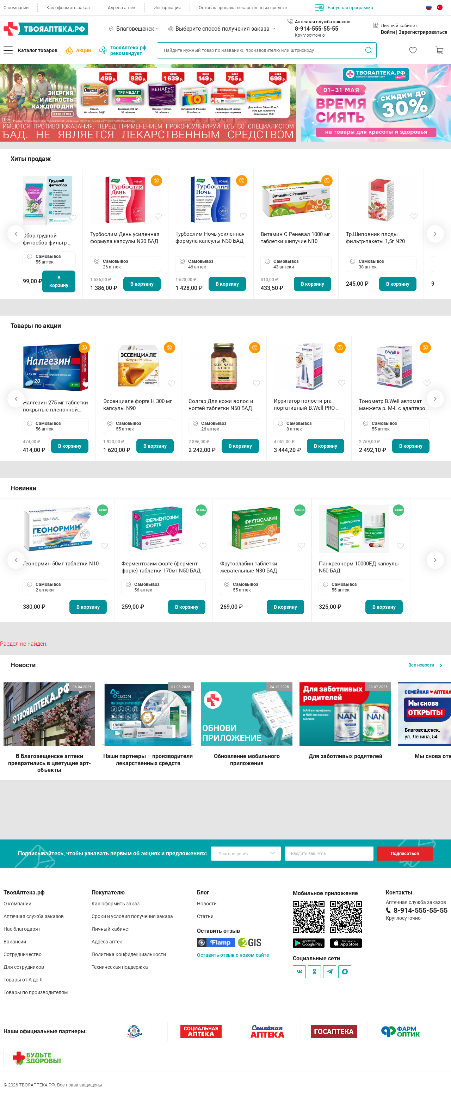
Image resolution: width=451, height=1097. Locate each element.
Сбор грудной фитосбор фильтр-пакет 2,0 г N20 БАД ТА (47, 239)
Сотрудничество (23, 954)
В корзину (58, 281)
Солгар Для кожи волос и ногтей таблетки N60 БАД (221, 404)
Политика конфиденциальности (129, 954)
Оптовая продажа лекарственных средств (243, 7)
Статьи (205, 916)
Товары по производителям (36, 992)
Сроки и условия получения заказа (132, 916)
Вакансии (15, 941)
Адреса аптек (122, 7)
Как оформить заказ (68, 7)
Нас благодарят (22, 929)
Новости (207, 903)
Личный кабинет (111, 929)
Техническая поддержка (120, 967)
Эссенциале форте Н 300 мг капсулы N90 (137, 404)
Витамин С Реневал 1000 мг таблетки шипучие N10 (295, 237)
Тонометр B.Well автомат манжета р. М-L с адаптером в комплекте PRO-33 (394, 405)
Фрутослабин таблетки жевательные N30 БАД (248, 567)
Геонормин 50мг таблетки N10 (61, 563)
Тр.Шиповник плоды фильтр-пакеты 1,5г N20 (375, 237)
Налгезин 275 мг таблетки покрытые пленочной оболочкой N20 (55, 406)
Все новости (425, 665)
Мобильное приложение (325, 893)
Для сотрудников (24, 967)
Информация (167, 7)
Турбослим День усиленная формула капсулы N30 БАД (124, 237)
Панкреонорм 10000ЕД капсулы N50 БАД (359, 567)
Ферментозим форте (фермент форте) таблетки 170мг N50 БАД (161, 567)
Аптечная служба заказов (34, 916)
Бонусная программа (344, 7)
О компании (16, 7)
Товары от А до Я (23, 980)
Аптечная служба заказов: (323, 21)
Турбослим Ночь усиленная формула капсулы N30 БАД (210, 237)
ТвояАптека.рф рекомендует (122, 50)
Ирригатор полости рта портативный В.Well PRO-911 (305, 404)
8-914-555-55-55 (316, 28)
